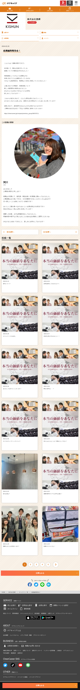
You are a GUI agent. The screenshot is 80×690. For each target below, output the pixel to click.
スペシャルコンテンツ (26, 613)
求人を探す (9, 605)
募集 (59, 32)
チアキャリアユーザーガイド (64, 613)
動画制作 (13, 653)
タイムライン (10, 608)
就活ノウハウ (7, 613)
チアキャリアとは (12, 630)
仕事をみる (40, 573)
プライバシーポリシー (39, 635)
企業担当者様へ (11, 645)
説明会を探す (25, 605)
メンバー (59, 38)
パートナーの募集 (22, 677)
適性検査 (25, 608)
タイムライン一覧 (23, 592)
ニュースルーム (14, 635)
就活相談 (37, 613)
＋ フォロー (32, 22)
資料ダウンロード (37, 650)
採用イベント (17, 650)
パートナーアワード (35, 677)
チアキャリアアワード (9, 677)
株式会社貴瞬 (12, 592)
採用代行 (20, 653)
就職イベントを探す (59, 605)
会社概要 (5, 635)
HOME (3, 592)
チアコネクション (68, 650)
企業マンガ (51, 613)
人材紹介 (59, 650)
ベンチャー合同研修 (49, 650)
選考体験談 (15, 613)
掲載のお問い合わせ (30, 645)
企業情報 (19, 38)
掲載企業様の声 (7, 650)
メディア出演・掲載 (26, 635)
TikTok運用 (6, 653)
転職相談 (43, 613)
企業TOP (19, 32)
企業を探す (40, 605)
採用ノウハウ (26, 650)
